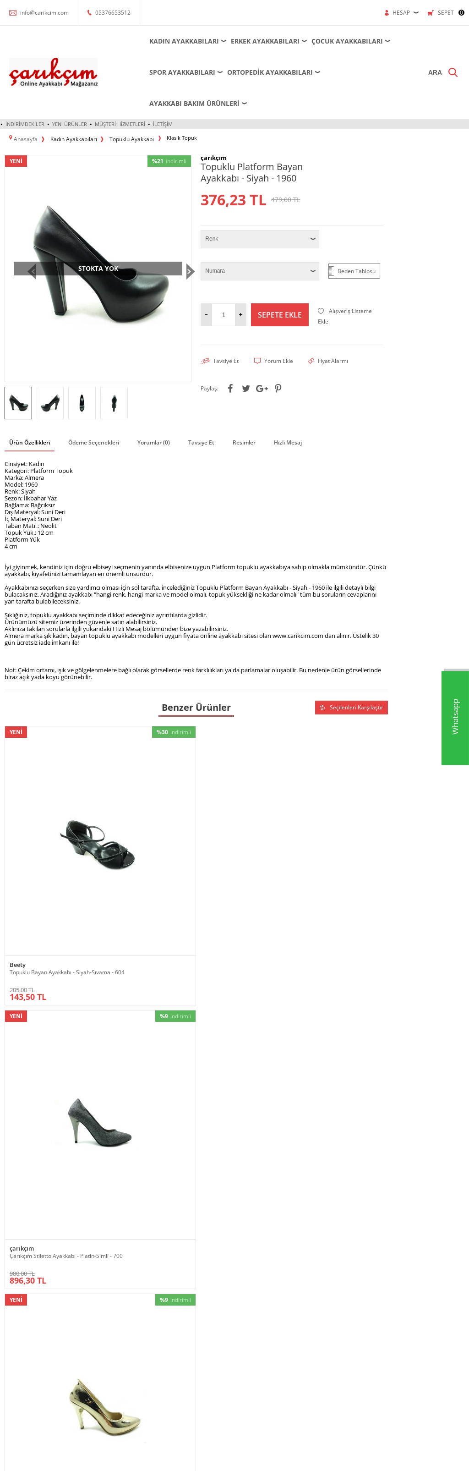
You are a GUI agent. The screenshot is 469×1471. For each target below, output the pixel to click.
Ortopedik (17, 1330)
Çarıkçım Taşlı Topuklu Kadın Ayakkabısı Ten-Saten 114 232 (48, 1000)
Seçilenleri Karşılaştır (351, 672)
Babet (12, 1262)
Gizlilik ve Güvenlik (262, 1289)
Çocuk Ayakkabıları (319, 41)
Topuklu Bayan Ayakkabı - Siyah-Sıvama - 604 (51, 822)
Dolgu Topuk (20, 1303)
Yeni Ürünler (69, 92)
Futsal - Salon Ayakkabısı (113, 1262)
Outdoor (15, 1344)
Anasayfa (328, 1234)
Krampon (172, 1248)
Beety (18, 811)
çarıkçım (119, 811)
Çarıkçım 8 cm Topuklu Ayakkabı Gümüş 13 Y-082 (148, 1000)
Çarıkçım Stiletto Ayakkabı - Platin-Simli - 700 (141, 822)
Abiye (11, 1234)
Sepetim (327, 1289)
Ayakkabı (15, 1248)
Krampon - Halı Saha (108, 1275)
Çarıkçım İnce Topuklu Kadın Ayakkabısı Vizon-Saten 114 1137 (239, 1003)
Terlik (11, 1385)
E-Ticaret (206, 1459)
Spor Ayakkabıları (155, 72)
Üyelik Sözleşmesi (262, 1248)
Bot (9, 1275)
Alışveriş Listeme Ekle (345, 283)
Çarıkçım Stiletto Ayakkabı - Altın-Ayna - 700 (238, 822)
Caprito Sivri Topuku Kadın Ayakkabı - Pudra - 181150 (333, 1000)
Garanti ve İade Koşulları (269, 1275)
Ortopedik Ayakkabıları (242, 72)
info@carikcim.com (44, 12)
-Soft (186, 1459)
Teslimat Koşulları (261, 1234)
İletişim (163, 92)
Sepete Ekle (280, 281)
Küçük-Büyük (21, 1317)
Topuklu (14, 1399)
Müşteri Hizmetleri (120, 92)
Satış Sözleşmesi (260, 1262)
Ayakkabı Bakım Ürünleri (342, 72)
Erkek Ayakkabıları (237, 41)
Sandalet (15, 1358)
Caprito (311, 989)
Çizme (12, 1289)
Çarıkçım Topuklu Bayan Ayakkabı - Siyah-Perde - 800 (336, 822)
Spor (10, 1372)
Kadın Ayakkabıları (156, 41)
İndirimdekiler (24, 92)
